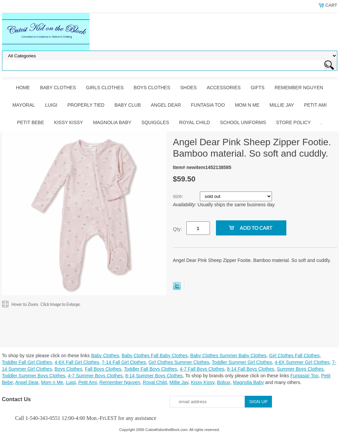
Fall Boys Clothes (103, 369)
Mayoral (23, 105)
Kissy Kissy (68, 122)
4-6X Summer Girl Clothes (302, 362)
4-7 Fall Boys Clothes (202, 369)
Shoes (188, 87)
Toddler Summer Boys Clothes (33, 375)
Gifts (258, 87)
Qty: (177, 229)
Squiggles (155, 122)
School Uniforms (243, 122)
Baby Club (127, 105)
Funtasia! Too (304, 375)
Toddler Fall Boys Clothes (150, 369)
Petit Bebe (30, 122)
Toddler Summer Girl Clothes (242, 362)
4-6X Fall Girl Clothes (77, 362)
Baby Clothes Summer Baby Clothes (228, 355)
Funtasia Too (208, 105)
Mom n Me (247, 105)
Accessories (224, 87)
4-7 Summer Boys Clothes (95, 375)
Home (23, 87)
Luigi (51, 105)
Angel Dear (166, 105)
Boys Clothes (152, 87)
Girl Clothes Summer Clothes (179, 362)
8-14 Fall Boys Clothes (250, 369)
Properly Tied (85, 105)
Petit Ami (315, 105)
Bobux (223, 382)
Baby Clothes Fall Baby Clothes (155, 355)
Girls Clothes (105, 87)
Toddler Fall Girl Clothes (27, 362)
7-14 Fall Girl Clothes (124, 362)
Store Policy (293, 122)
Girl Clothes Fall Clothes (294, 355)
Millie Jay (282, 105)
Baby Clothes (58, 87)
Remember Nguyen (299, 87)
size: (179, 196)
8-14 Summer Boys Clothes (154, 375)
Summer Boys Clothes (300, 369)
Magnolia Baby (112, 122)
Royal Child (194, 122)
